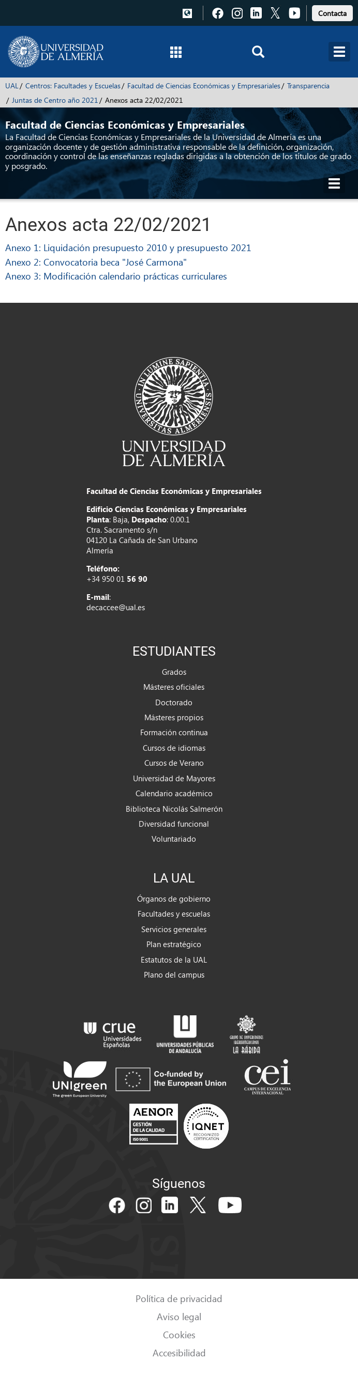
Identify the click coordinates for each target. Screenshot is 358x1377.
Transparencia (308, 85)
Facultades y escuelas (174, 913)
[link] (332, 11)
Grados (174, 672)
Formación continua (174, 732)
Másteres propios (173, 717)
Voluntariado (174, 838)
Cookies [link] (179, 1334)
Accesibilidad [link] (179, 1352)
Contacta (332, 13)
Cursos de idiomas (174, 747)
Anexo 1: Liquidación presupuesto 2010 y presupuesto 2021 (128, 247)
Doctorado (173, 702)
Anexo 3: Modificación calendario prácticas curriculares (116, 275)
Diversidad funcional (174, 823)
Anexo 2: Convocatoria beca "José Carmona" (96, 261)
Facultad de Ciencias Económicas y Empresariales (203, 85)
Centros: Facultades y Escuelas (73, 85)
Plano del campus (174, 974)
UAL (12, 85)
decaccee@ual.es (115, 607)
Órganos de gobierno (174, 898)
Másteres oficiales (173, 687)
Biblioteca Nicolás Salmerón (174, 808)
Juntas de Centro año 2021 (55, 100)
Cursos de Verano (174, 762)
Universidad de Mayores (174, 778)
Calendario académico (174, 793)
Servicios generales (173, 929)
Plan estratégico (173, 944)
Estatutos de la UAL (174, 959)
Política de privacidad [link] (179, 1298)
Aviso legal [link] (179, 1316)
